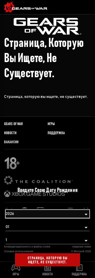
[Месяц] (47, 227)
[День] (47, 240)
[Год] (47, 214)
